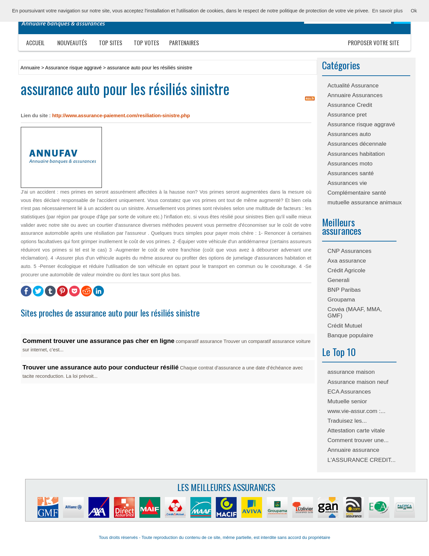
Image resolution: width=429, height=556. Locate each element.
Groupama (341, 299)
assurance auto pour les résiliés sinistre (149, 67)
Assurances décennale (356, 143)
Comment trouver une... (358, 440)
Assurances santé (350, 173)
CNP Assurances (349, 251)
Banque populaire (350, 335)
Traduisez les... (347, 420)
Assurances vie (347, 183)
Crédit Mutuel (344, 325)
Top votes (146, 42)
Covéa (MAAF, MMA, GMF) (354, 312)
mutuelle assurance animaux (364, 202)
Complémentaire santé (356, 192)
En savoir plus (387, 10)
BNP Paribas (344, 289)
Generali (338, 280)
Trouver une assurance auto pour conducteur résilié (100, 367)
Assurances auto (349, 134)
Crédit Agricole (346, 270)
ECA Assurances (349, 391)
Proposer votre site (373, 42)
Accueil (35, 42)
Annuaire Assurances (354, 95)
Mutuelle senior (347, 401)
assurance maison (351, 371)
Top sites (110, 42)
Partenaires (184, 42)
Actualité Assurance (353, 85)
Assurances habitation (356, 153)
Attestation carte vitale (356, 430)
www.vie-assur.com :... (356, 411)
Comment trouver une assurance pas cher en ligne (98, 340)
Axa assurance (346, 260)
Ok (414, 10)
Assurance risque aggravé (361, 124)
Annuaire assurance (353, 449)
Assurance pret (347, 114)
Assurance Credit (349, 104)
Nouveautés (72, 42)
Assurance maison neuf (357, 381)
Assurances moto (349, 163)
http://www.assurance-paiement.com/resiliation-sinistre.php (121, 115)
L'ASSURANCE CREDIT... (361, 460)
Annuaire (30, 67)
